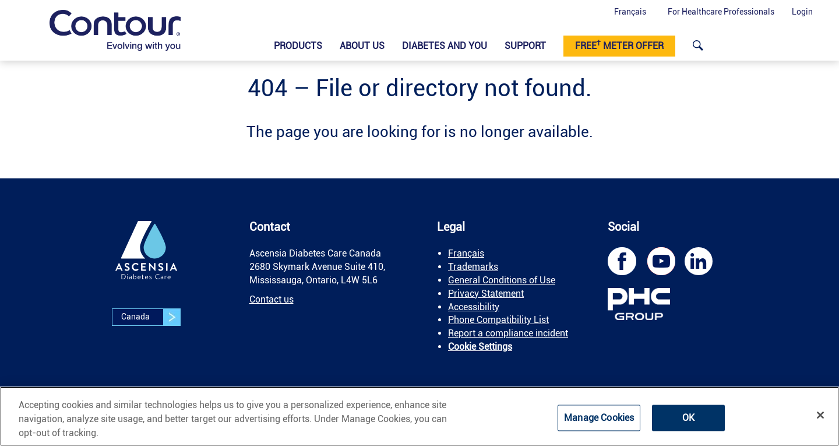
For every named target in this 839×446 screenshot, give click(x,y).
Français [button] (630, 11)
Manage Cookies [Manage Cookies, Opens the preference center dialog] (599, 417)
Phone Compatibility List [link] (498, 319)
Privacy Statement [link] (486, 293)
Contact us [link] (271, 299)
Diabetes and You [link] (444, 45)
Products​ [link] (298, 45)
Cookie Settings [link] (480, 346)
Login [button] (802, 11)
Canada (150, 317)
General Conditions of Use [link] (501, 280)
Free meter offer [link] (619, 45)
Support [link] (525, 45)
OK (688, 417)
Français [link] (466, 253)
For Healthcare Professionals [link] (721, 11)
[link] (115, 30)
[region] (419, 416)
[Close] (820, 415)
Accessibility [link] (473, 306)
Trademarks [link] (473, 266)
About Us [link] (362, 45)
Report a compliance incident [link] (508, 333)
